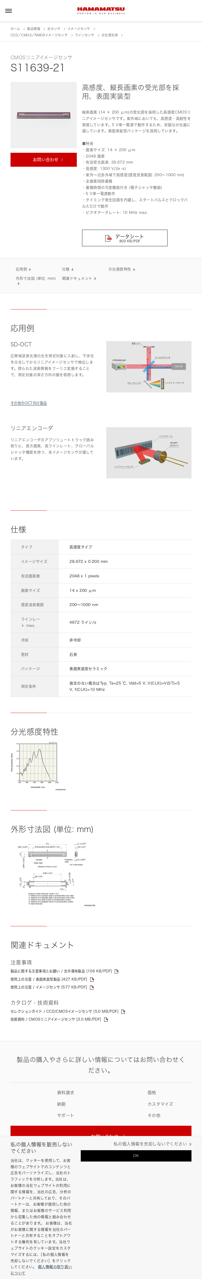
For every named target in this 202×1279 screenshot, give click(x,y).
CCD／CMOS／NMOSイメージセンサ (39, 35)
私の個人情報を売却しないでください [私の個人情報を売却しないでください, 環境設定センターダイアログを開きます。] (150, 1144)
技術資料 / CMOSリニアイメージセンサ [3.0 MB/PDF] (59, 1020)
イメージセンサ (79, 29)
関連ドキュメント (77, 279)
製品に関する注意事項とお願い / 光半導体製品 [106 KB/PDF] (65, 972)
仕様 (66, 270)
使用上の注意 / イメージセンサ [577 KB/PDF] (52, 988)
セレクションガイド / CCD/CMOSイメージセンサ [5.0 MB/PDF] (69, 1012)
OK (136, 1155)
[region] (101, 1207)
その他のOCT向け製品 (30, 403)
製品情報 (33, 29)
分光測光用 (110, 35)
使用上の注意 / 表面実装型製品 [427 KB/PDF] (52, 980)
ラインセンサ (84, 35)
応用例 (21, 270)
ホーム (15, 29)
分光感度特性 (119, 270)
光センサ (53, 29)
